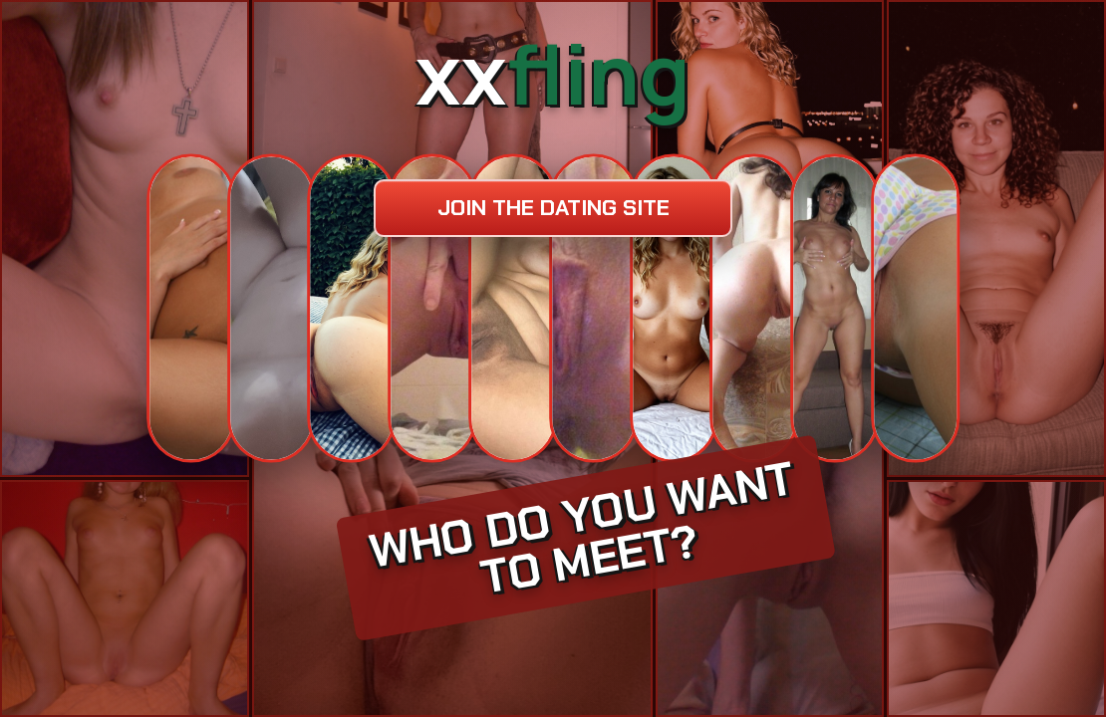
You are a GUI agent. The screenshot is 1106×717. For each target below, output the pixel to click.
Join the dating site (553, 207)
